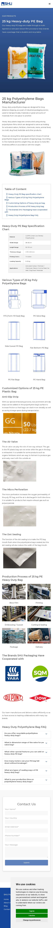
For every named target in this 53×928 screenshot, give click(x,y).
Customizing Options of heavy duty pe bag (26, 203)
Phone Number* (12, 836)
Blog (5, 906)
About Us (7, 903)
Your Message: (11, 845)
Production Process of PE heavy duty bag (26, 206)
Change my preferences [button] (32, 920)
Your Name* (10, 809)
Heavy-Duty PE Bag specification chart (24, 194)
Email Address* (12, 827)
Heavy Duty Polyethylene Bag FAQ (23, 215)
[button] (49, 4)
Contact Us (8, 909)
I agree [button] (31, 911)
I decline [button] (32, 915)
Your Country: (11, 818)
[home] (6, 4)
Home (6, 899)
